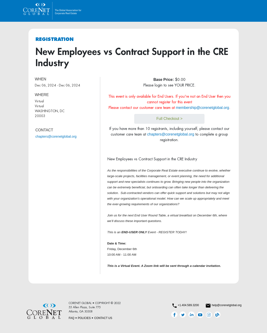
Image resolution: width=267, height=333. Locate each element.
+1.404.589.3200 (188, 305)
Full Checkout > (169, 119)
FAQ (71, 318)
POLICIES (84, 318)
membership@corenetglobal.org (202, 108)
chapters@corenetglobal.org (56, 136)
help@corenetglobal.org (227, 305)
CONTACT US (103, 318)
